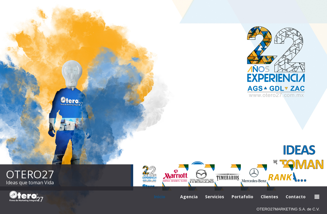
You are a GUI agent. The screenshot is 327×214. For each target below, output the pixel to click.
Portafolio (242, 196)
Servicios (214, 196)
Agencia (189, 196)
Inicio (159, 196)
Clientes (269, 196)
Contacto (296, 196)
